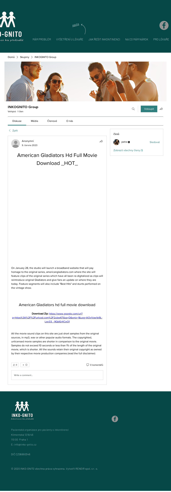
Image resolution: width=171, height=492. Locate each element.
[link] (16, 121)
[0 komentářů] (94, 365)
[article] (57, 260)
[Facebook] (164, 25)
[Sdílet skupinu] (161, 109)
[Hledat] (133, 109)
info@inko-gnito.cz (25, 444)
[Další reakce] (25, 365)
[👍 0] (15, 365)
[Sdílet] (101, 141)
